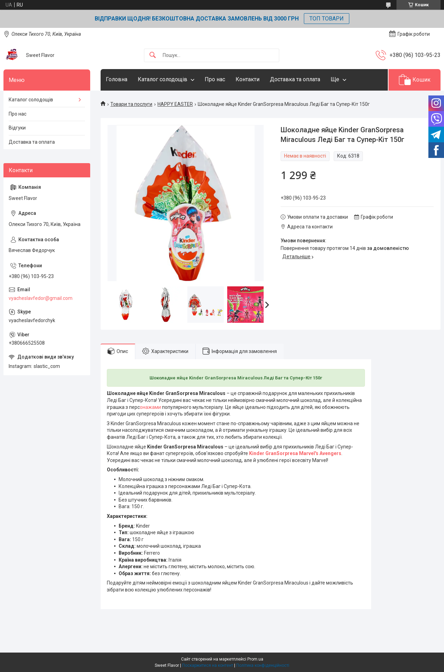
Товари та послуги (131, 104)
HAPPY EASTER (175, 104)
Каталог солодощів (162, 79)
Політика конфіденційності (262, 665)
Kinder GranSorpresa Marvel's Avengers (295, 453)
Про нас (215, 79)
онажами (150, 407)
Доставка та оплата (295, 79)
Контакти (247, 79)
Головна (116, 79)
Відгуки (17, 128)
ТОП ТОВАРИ (326, 18)
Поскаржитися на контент (207, 665)
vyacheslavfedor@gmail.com (40, 298)
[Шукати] (152, 55)
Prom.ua (255, 659)
